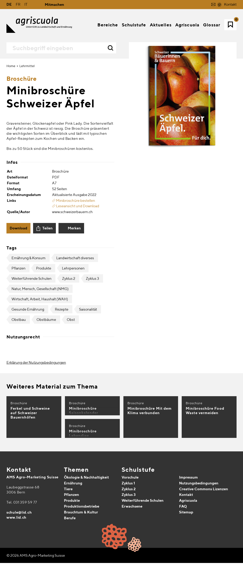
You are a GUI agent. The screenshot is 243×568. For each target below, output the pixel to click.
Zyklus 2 (68, 372)
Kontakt (230, 4)
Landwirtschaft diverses (75, 351)
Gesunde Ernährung (27, 403)
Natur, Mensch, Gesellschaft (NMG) (40, 382)
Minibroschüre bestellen (73, 294)
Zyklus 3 (92, 372)
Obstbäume (46, 413)
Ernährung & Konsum (28, 351)
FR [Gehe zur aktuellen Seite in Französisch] (18, 4)
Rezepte (61, 403)
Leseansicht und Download (75, 299)
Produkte (43, 362)
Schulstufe (138, 563)
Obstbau (18, 413)
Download (18, 322)
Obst (71, 413)
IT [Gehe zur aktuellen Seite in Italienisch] (25, 4)
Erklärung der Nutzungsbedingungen (36, 456)
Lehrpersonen (73, 362)
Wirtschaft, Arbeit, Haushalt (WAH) (39, 393)
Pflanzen (18, 362)
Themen (76, 563)
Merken (74, 322)
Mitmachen (54, 4)
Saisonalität (88, 403)
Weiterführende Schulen (31, 372)
